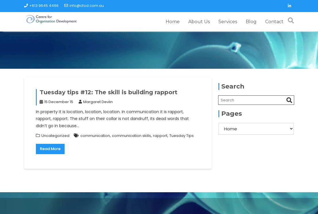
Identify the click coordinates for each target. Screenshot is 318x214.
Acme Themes (266, 206)
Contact (274, 21)
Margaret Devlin (96, 102)
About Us (199, 21)
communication (95, 135)
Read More (50, 149)
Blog (251, 21)
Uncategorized (55, 135)
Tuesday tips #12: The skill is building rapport (108, 92)
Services (227, 21)
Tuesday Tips (181, 135)
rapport (160, 135)
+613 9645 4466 (41, 5)
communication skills (131, 135)
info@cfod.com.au (84, 5)
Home (173, 21)
